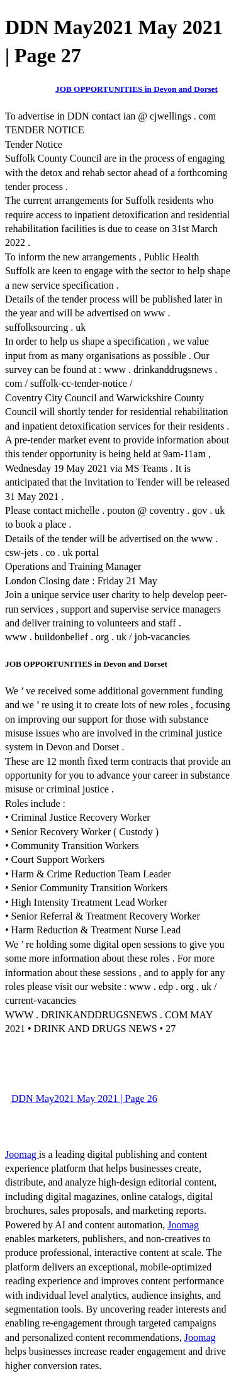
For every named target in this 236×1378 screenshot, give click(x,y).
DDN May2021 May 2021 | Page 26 (84, 1098)
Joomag (22, 1154)
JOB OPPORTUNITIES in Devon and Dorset (136, 89)
